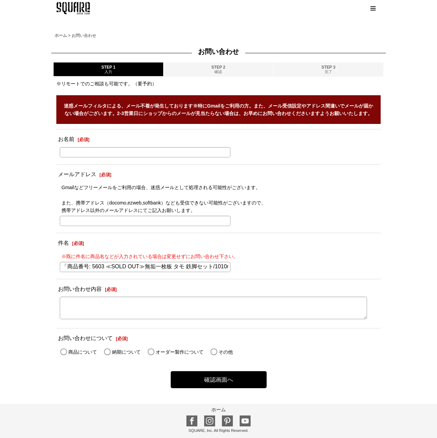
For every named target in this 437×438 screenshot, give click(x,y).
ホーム (218, 409)
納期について (126, 352)
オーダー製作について (179, 352)
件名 (63, 243)
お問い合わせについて (85, 338)
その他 (225, 352)
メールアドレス (77, 174)
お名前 (66, 139)
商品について (82, 352)
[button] (373, 8)
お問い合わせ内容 (80, 289)
